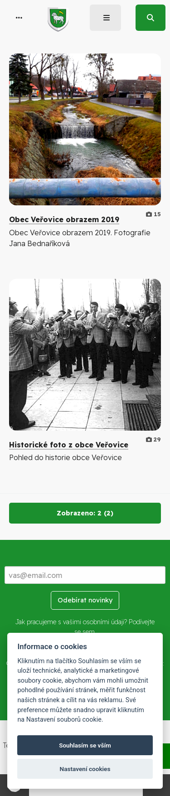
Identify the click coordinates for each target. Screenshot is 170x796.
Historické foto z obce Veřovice (68, 444)
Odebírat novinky (85, 600)
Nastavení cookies (85, 768)
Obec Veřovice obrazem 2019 (64, 219)
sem (89, 632)
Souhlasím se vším (85, 745)
